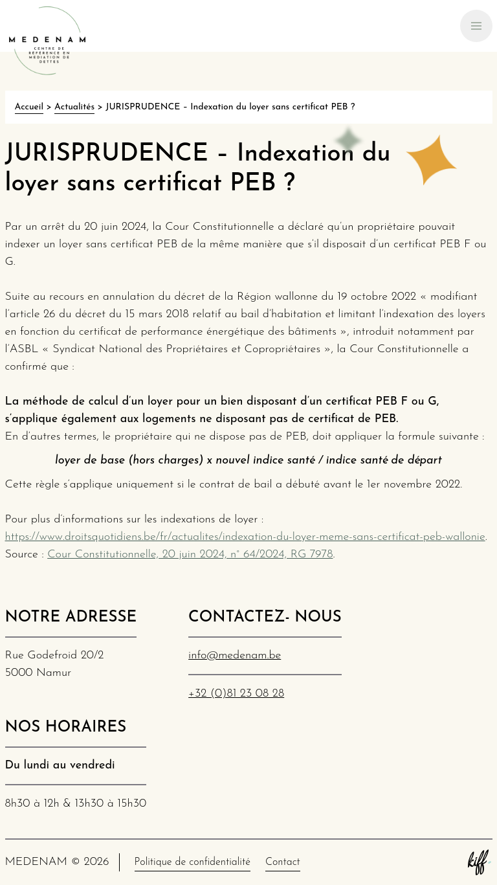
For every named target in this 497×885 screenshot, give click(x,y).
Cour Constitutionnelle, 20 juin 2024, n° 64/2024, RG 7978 (190, 554)
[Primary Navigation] (476, 26)
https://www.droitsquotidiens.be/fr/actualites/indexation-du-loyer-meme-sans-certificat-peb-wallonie (245, 537)
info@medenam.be (234, 655)
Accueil (29, 107)
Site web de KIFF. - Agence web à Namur (479, 862)
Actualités (74, 107)
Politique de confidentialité (192, 862)
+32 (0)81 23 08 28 (236, 694)
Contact (282, 862)
